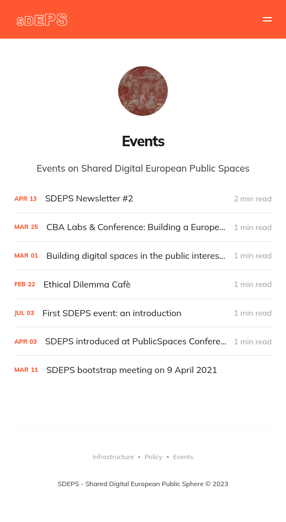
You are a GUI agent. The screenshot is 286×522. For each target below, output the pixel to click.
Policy (153, 456)
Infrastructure (113, 456)
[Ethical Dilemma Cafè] (143, 284)
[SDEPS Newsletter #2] (143, 198)
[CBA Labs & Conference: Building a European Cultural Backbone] (143, 227)
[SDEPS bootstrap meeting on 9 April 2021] (143, 370)
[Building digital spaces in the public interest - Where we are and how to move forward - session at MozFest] (143, 256)
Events (183, 456)
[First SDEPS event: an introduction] (143, 313)
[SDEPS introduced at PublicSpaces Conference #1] (143, 341)
